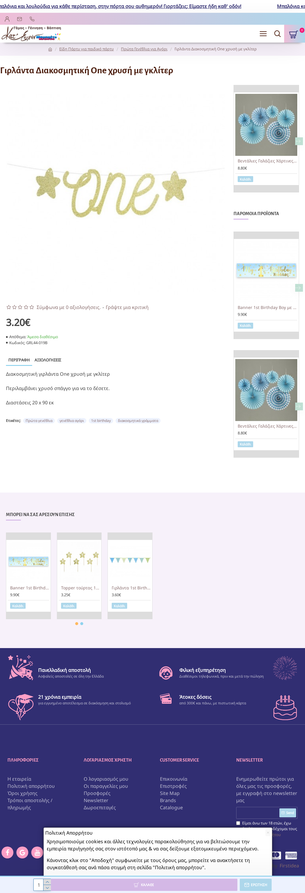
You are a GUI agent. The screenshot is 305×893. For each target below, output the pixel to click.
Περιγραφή (19, 360)
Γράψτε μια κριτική (127, 307)
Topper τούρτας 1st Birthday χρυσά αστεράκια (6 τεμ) (80, 588)
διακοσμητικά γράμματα (138, 420)
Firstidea (289, 865)
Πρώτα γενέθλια (39, 420)
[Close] (267, 832)
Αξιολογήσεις (48, 360)
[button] (299, 141)
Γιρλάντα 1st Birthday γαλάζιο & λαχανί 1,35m (131, 588)
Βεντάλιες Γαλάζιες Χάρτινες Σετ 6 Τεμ (267, 161)
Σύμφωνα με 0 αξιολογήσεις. (69, 307)
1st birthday (101, 420)
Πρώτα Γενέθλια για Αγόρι (144, 49)
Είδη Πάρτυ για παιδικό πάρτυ (86, 49)
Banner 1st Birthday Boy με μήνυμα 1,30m (267, 307)
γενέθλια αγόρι (72, 420)
